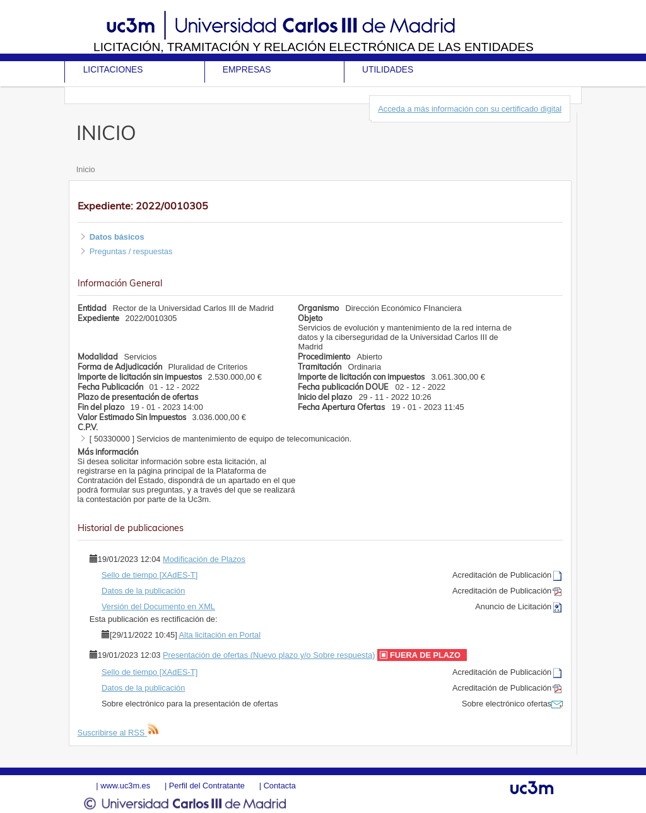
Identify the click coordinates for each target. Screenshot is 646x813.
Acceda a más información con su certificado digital (469, 109)
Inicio (85, 169)
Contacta (280, 785)
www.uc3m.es (125, 785)
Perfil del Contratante (207, 785)
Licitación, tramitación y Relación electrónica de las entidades (313, 47)
